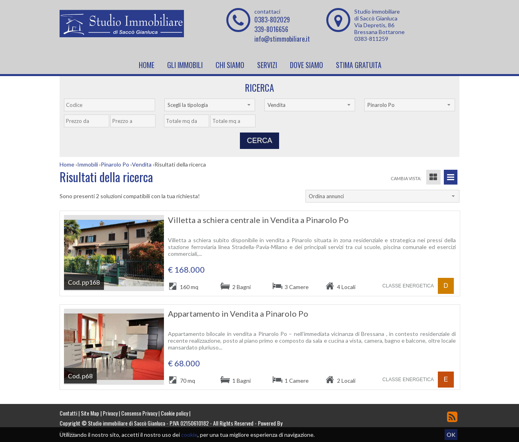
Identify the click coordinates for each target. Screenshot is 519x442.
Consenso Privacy (139, 413)
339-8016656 (271, 29)
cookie (189, 434)
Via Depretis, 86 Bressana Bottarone (379, 28)
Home (146, 65)
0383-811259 (371, 38)
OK (451, 434)
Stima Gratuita (358, 65)
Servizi (267, 65)
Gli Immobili (185, 65)
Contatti (68, 413)
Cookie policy (174, 413)
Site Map (90, 413)
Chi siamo (230, 65)
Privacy (110, 413)
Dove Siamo (306, 65)
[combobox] (209, 104)
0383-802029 (272, 19)
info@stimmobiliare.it (282, 39)
